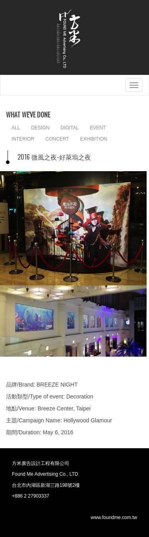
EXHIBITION (93, 139)
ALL (16, 128)
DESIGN (40, 128)
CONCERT (57, 139)
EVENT (98, 128)
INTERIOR (23, 139)
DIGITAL (69, 128)
